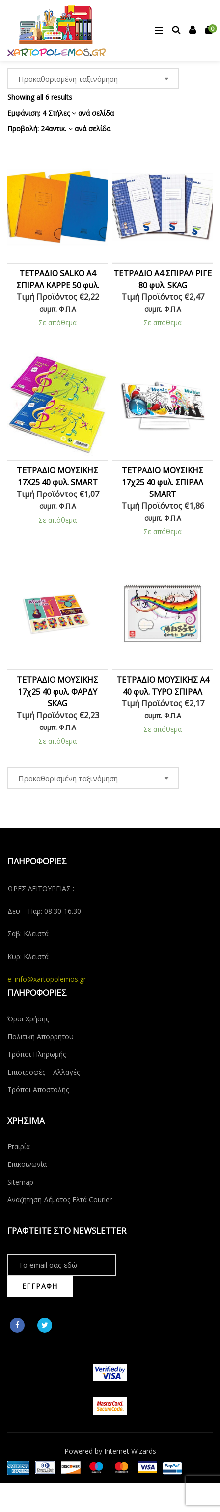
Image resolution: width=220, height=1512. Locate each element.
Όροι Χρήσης (28, 1018)
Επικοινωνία (27, 1164)
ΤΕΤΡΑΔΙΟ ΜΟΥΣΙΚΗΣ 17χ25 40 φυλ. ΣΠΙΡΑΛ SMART (162, 482)
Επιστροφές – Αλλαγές (43, 1071)
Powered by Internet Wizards (110, 1450)
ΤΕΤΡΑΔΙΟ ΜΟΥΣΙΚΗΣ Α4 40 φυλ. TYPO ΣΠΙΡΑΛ (162, 685)
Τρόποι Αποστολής (38, 1089)
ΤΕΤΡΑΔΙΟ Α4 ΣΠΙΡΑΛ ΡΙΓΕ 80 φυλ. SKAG (162, 279)
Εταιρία (18, 1146)
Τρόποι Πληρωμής (36, 1054)
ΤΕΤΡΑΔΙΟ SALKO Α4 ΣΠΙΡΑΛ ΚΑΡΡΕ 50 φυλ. (57, 279)
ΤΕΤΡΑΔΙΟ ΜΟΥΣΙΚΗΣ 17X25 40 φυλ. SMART (57, 476)
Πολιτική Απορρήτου (40, 1036)
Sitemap (20, 1182)
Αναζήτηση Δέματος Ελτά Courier (59, 1199)
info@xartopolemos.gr (50, 979)
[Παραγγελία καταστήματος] (93, 78)
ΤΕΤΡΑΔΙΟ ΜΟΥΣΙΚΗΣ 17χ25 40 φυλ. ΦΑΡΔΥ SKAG (57, 691)
